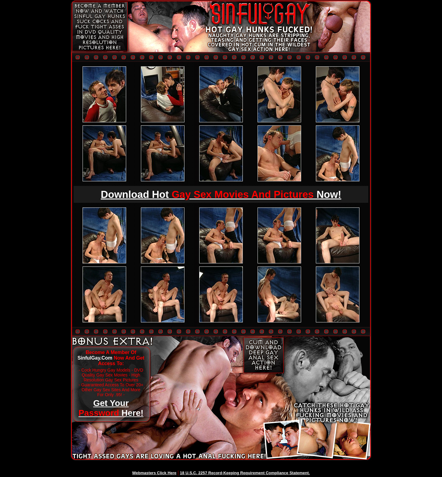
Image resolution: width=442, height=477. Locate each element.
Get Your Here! (111, 408)
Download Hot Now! (221, 194)
